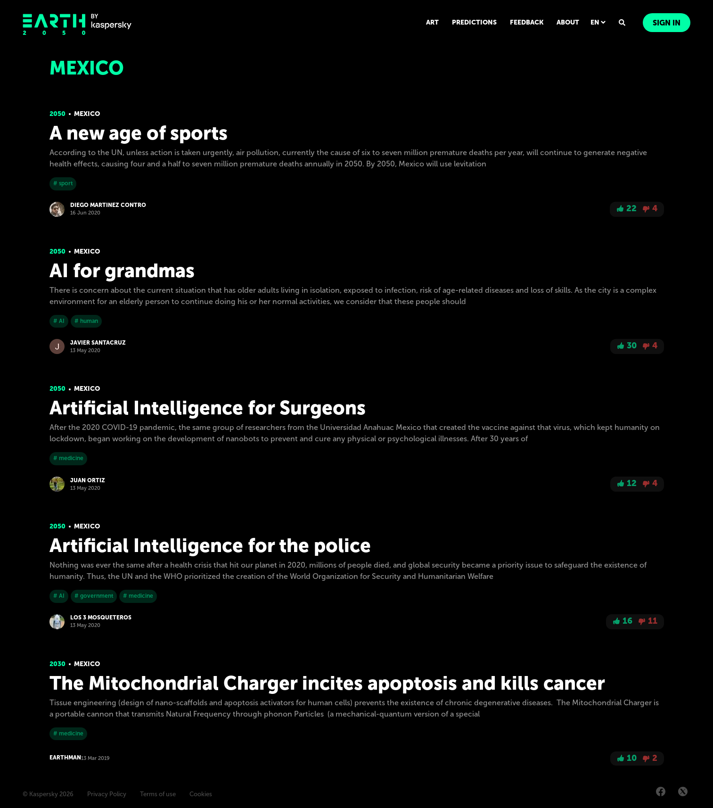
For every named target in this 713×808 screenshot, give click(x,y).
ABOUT (568, 22)
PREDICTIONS (474, 22)
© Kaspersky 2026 (48, 794)
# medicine (68, 458)
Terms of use (158, 794)
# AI (59, 321)
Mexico (87, 114)
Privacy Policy (106, 794)
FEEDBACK (526, 22)
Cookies (200, 794)
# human (86, 321)
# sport (63, 183)
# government (93, 596)
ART (432, 22)
